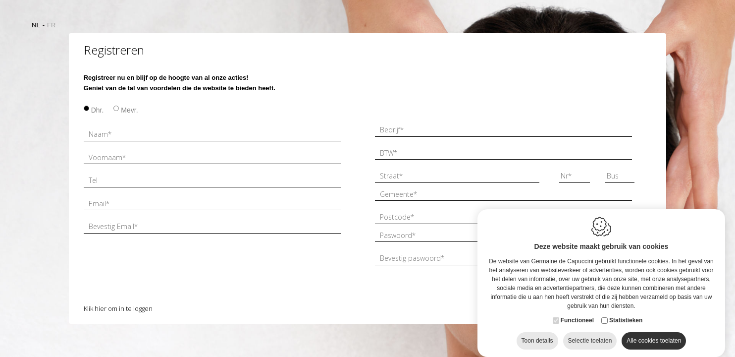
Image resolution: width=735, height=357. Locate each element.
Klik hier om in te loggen (118, 308)
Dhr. (97, 110)
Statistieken (625, 322)
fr (51, 25)
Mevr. (129, 110)
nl (36, 25)
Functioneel (577, 322)
